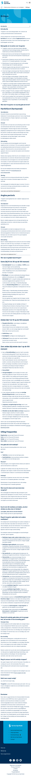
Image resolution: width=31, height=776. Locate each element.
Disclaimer (15, 770)
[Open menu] (29, 2)
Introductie (15, 26)
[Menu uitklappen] (15, 748)
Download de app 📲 (15, 735)
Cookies (15, 768)
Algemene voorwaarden (15, 765)
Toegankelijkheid (15, 771)
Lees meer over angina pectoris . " (9, 254)
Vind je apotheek (14, 732)
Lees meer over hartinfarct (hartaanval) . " (11, 191)
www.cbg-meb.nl (5, 718)
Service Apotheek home (15, 730)
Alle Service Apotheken (15, 737)
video (22, 706)
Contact (12, 739)
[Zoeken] (27, 2)
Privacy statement (15, 766)
